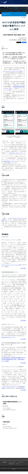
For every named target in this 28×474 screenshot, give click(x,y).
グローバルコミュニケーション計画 (11, 264)
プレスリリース (6, 14)
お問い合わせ (11, 440)
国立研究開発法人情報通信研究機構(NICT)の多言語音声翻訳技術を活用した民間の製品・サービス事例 (14, 359)
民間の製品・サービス (10, 161)
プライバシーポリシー (12, 439)
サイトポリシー (21, 439)
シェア (24, 42)
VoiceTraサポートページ (8, 337)
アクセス (17, 440)
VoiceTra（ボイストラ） (16, 153)
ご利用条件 (4, 439)
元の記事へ (23, 268)
